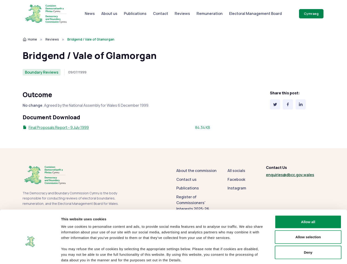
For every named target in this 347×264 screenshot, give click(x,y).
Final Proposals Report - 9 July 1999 (59, 127)
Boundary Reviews (41, 72)
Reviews (182, 13)
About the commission (196, 170)
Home (30, 39)
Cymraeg (311, 13)
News (90, 13)
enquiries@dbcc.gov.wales (290, 174)
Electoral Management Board (255, 13)
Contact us (186, 179)
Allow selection (308, 213)
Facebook (236, 179)
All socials (236, 170)
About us (109, 13)
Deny (308, 228)
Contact (160, 13)
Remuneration (210, 13)
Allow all (308, 198)
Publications (135, 13)
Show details (244, 255)
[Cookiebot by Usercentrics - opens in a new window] (30, 254)
